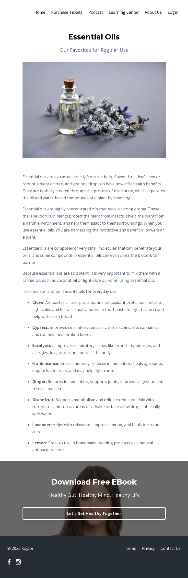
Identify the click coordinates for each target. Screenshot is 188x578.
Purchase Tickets (66, 12)
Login (173, 12)
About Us (153, 12)
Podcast (95, 12)
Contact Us (171, 548)
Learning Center (124, 12)
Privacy (148, 548)
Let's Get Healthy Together (94, 513)
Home (39, 12)
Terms (130, 548)
